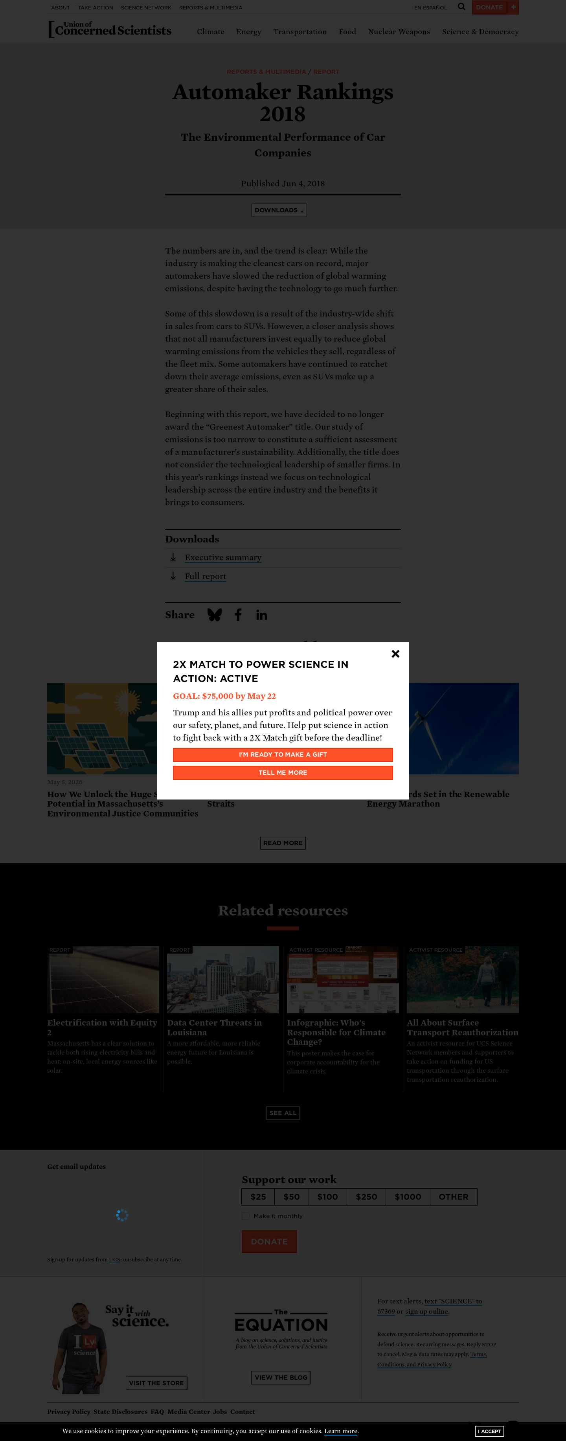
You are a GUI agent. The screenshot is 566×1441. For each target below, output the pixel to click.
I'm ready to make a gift (283, 754)
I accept (489, 1431)
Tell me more (283, 772)
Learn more (341, 1431)
